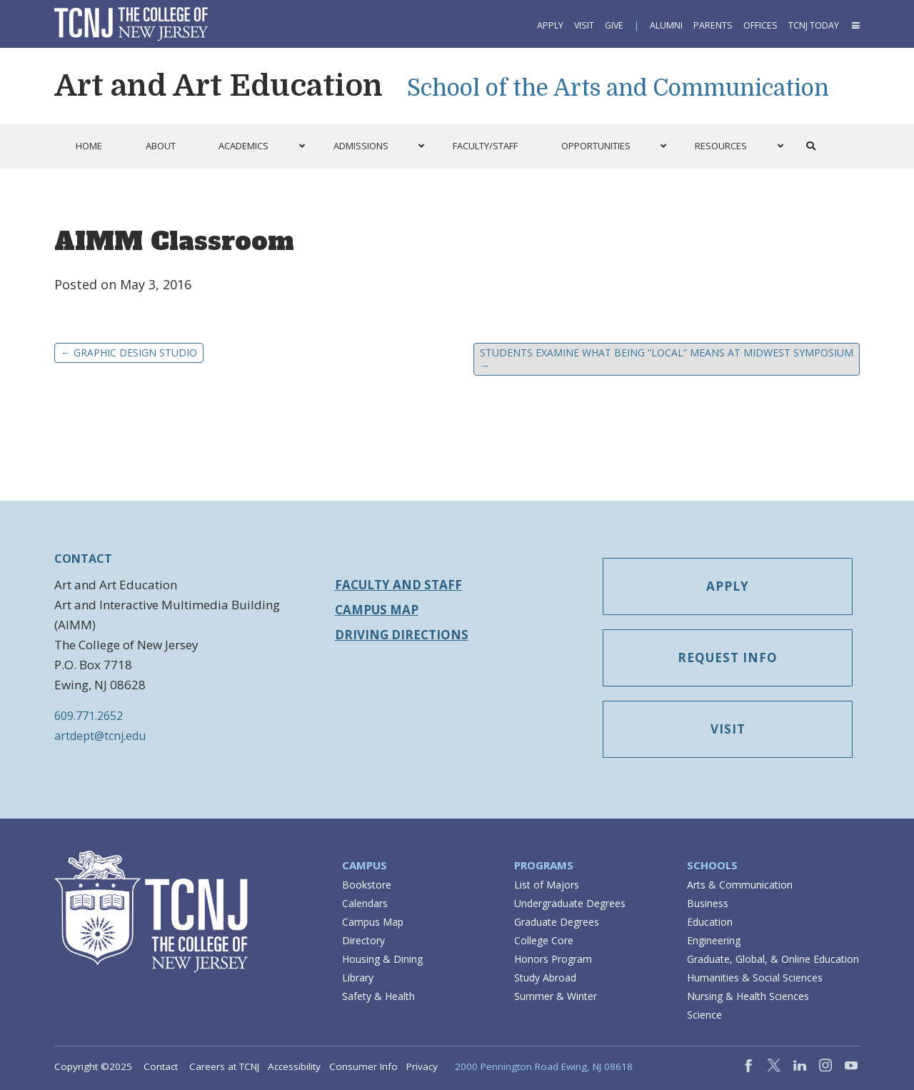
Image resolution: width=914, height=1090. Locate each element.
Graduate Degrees (556, 922)
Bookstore (366, 884)
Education (710, 922)
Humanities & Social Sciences (755, 977)
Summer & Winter (555, 996)
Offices (760, 25)
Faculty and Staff (398, 584)
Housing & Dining (382, 959)
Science (704, 1014)
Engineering (713, 940)
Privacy (422, 1066)
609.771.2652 (88, 716)
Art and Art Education (218, 86)
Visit (584, 25)
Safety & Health (378, 996)
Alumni (666, 25)
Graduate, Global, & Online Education (773, 959)
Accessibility (294, 1066)
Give (614, 25)
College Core (543, 940)
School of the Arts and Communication (618, 88)
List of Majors (546, 884)
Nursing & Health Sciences (748, 996)
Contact (161, 1066)
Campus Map (376, 609)
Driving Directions (401, 634)
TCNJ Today (813, 25)
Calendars (365, 903)
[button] (855, 25)
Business (707, 903)
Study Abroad (545, 977)
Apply (550, 25)
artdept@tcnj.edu (100, 736)
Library (357, 977)
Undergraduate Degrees (570, 903)
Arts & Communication (740, 884)
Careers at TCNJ (224, 1066)
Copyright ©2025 (93, 1066)
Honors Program (553, 959)
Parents (713, 25)
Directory (363, 940)
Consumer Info (363, 1066)
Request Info (728, 657)
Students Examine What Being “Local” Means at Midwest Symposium (666, 359)
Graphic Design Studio (129, 352)
